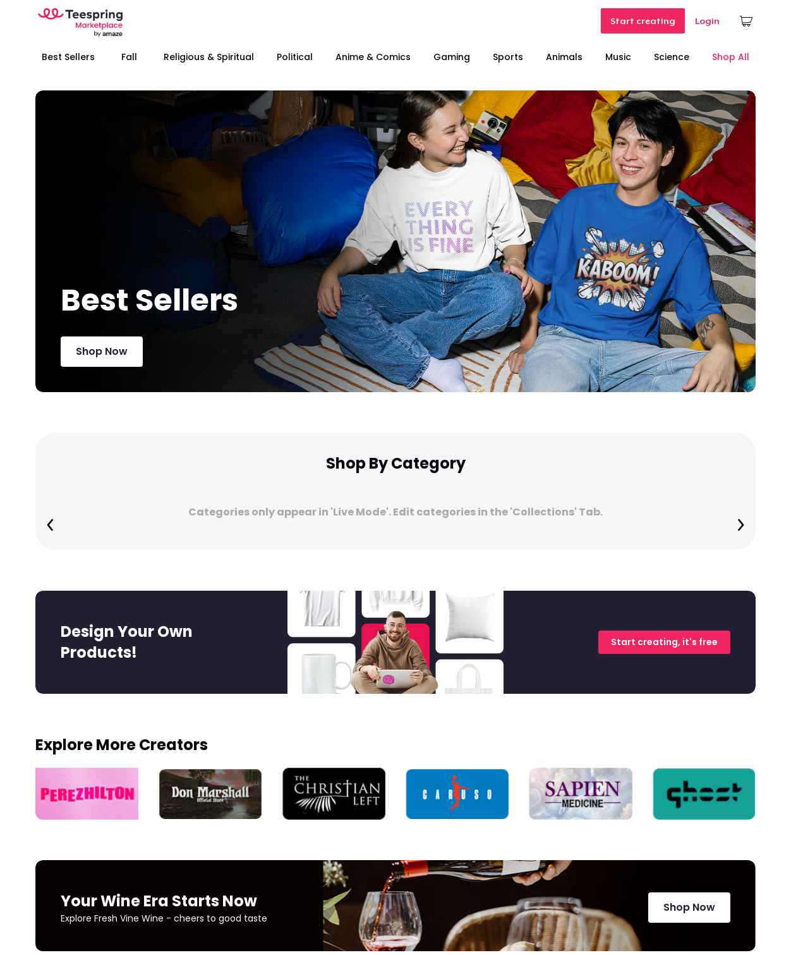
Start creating (642, 21)
